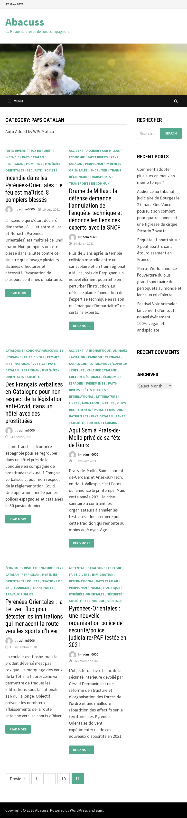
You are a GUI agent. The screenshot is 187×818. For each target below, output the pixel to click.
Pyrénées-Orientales (86, 594)
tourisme (21, 587)
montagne (91, 403)
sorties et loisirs (101, 423)
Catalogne (14, 350)
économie (77, 157)
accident (76, 150)
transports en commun (89, 183)
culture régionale (85, 377)
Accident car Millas (103, 150)
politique (111, 587)
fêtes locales (94, 390)
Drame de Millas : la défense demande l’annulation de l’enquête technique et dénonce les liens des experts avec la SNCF (95, 209)
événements (95, 383)
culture (77, 370)
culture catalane (102, 370)
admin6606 (27, 209)
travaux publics (19, 594)
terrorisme (94, 601)
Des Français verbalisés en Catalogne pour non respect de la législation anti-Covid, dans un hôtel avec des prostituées (34, 402)
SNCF (94, 170)
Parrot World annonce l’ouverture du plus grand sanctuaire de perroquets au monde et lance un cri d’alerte (159, 281)
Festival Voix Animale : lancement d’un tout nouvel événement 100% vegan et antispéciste (157, 317)
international (17, 363)
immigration (102, 574)
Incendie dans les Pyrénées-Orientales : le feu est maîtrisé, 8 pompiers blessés (33, 188)
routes (33, 581)
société (50, 170)
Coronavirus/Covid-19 (44, 350)
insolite (31, 568)
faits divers (15, 150)
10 (63, 779)
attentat (77, 568)
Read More (18, 293)
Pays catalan (33, 157)
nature (108, 403)
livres (74, 403)
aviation (78, 357)
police (95, 587)
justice (39, 363)
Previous (18, 779)
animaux (120, 350)
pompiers (34, 164)
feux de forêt (40, 150)
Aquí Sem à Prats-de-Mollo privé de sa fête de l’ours (95, 438)
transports (100, 177)
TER (104, 170)
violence (114, 601)
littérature (106, 396)
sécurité (34, 170)
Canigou (95, 357)
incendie (12, 157)
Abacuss (24, 21)
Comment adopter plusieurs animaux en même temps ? (156, 175)
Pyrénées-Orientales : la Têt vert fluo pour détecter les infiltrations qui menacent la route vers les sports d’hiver (34, 616)
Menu (15, 101)
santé (120, 416)
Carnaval (113, 357)
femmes (53, 357)
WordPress (79, 810)
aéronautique (98, 350)
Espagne (14, 357)
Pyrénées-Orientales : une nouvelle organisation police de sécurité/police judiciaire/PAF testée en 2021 (97, 626)
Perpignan (14, 164)
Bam (99, 810)
